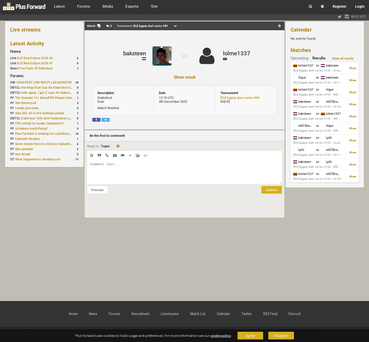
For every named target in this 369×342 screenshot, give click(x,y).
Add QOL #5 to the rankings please (39, 113)
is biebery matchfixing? (31, 128)
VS (184, 56)
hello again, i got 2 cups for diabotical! (48, 93)
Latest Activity (27, 43)
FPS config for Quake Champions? (39, 123)
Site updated (24, 149)
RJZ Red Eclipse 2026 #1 (35, 63)
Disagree (281, 335)
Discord (294, 314)
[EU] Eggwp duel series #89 (239, 98)
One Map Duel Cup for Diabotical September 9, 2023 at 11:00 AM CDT (70, 87)
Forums (17, 76)
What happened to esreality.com (37, 159)
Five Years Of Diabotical (36, 68)
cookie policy (220, 335)
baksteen (134, 53)
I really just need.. (27, 108)
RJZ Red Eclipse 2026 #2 (35, 58)
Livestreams (170, 314)
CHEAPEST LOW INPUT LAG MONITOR (44, 82)
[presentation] (126, 209)
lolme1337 (236, 53)
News (93, 314)
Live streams (25, 30)
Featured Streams (27, 139)
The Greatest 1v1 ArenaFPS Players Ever (43, 98)
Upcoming (300, 58)
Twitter (246, 314)
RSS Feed (270, 314)
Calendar (301, 30)
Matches (301, 50)
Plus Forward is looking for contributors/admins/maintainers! (58, 134)
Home (15, 51)
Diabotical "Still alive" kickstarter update (49, 118)
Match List (198, 314)
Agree (250, 335)
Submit (271, 193)
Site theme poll (25, 103)
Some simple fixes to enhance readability (44, 144)
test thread (22, 154)
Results (319, 58)
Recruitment (140, 314)
